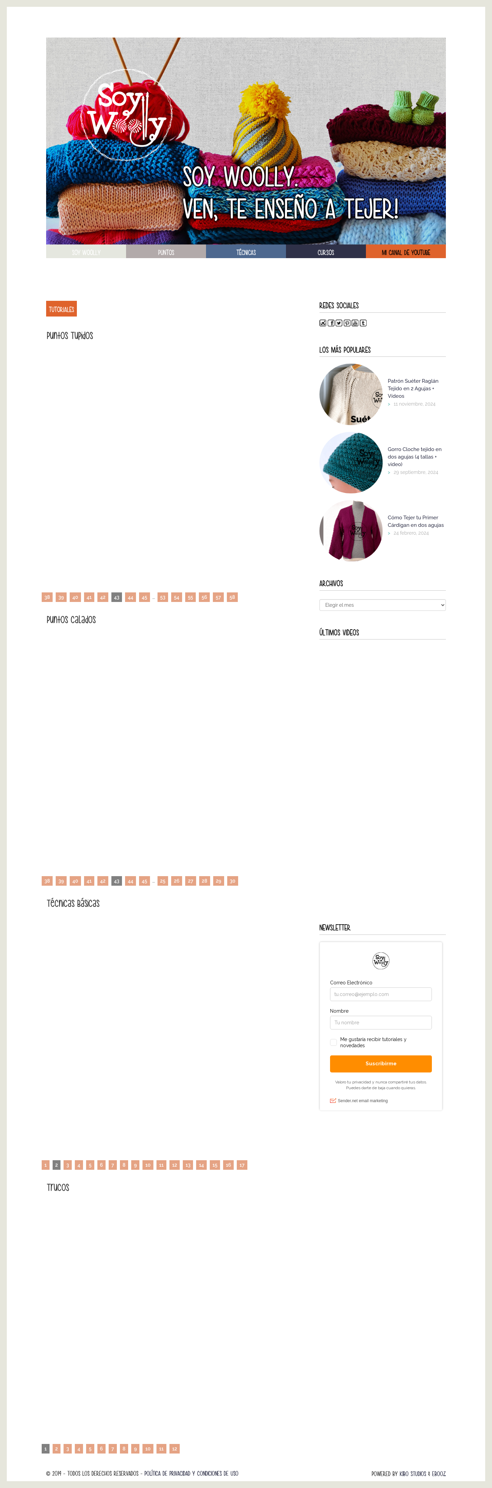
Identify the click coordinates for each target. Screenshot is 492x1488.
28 (204, 881)
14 (201, 1165)
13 (188, 1165)
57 (218, 597)
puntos (166, 252)
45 (144, 597)
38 (47, 597)
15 (215, 1165)
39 (61, 597)
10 (147, 1165)
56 (204, 597)
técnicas (246, 252)
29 (218, 881)
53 (162, 597)
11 (161, 1165)
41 (89, 597)
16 (228, 1165)
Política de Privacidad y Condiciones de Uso (191, 1473)
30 (232, 881)
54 (176, 597)
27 (190, 881)
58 (232, 597)
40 (75, 597)
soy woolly (86, 252)
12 (174, 1165)
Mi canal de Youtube (406, 252)
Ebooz (439, 1474)
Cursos (326, 252)
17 (242, 1165)
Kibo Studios (413, 1474)
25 (162, 881)
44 (130, 597)
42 (103, 597)
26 (176, 881)
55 (190, 597)
